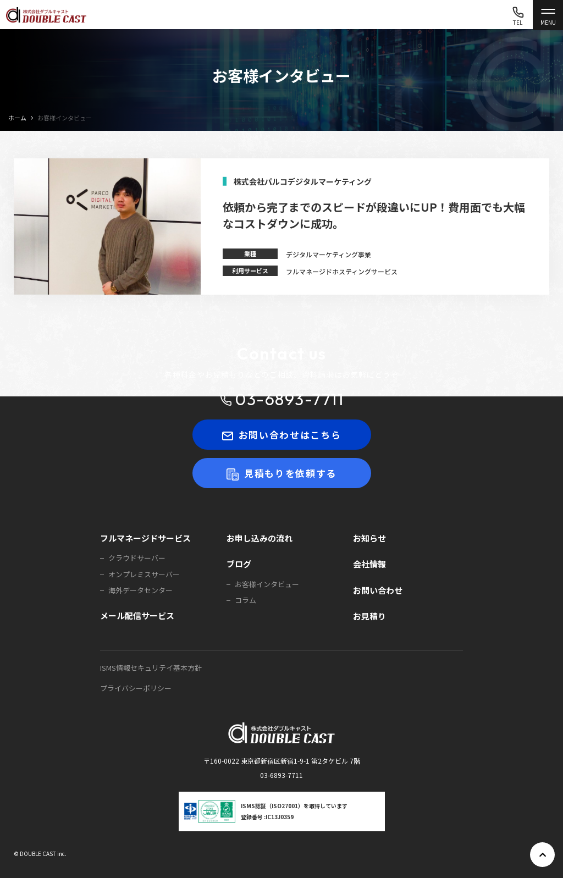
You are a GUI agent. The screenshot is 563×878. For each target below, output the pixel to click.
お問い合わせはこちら (281, 434)
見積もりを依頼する (281, 473)
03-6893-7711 (281, 399)
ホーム (17, 117)
